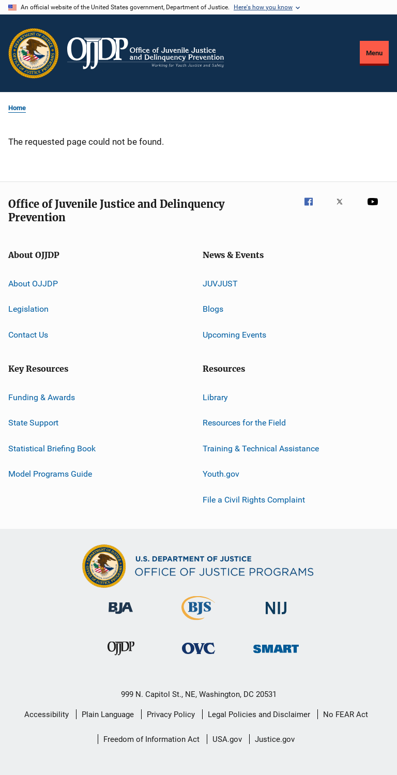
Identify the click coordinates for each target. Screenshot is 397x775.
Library (215, 397)
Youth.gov (221, 474)
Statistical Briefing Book (52, 448)
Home (17, 108)
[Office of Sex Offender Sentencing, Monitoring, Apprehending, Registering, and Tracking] (276, 654)
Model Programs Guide (50, 474)
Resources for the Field (244, 423)
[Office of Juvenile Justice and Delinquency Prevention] (121, 657)
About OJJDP (33, 283)
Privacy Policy (171, 714)
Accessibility (46, 714)
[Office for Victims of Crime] (198, 655)
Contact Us (28, 335)
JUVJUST (220, 283)
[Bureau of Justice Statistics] (198, 622)
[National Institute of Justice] (276, 616)
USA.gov (227, 739)
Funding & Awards (41, 397)
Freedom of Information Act (151, 739)
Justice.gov (275, 739)
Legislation (28, 309)
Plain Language (108, 714)
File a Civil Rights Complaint (254, 499)
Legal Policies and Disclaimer (259, 714)
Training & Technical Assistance (261, 448)
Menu (374, 53)
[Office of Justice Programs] (33, 53)
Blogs (213, 309)
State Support (33, 423)
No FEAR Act (345, 714)
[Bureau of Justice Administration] (121, 616)
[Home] (145, 53)
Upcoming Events (234, 335)
